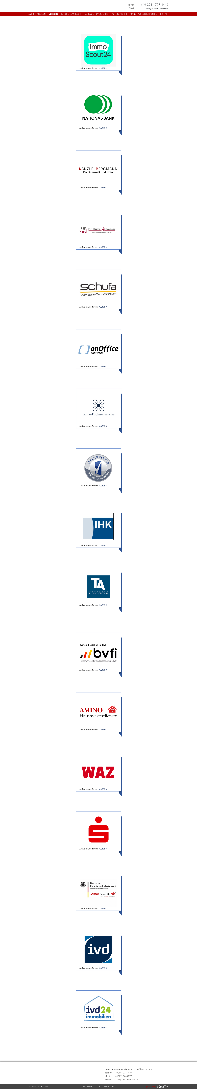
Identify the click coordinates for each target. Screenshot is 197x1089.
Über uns (53, 14)
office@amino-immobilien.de (156, 8)
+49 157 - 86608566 (123, 1076)
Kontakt (164, 14)
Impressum (88, 1086)
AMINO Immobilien (37, 14)
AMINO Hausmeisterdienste (143, 14)
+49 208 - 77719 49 (154, 4)
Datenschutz (108, 1086)
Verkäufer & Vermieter (96, 14)
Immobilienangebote (71, 14)
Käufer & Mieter (119, 14)
